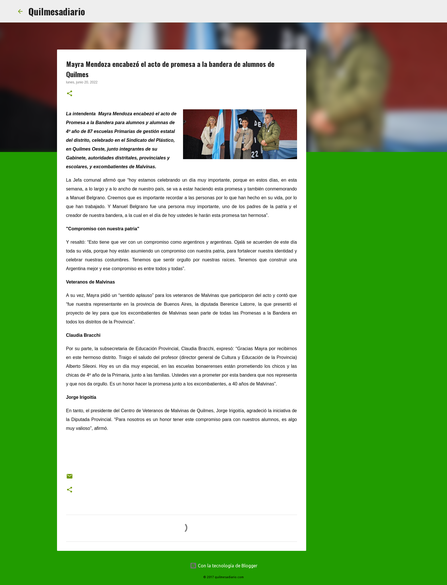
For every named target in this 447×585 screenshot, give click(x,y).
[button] (69, 94)
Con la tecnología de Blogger (223, 565)
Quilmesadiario (56, 11)
